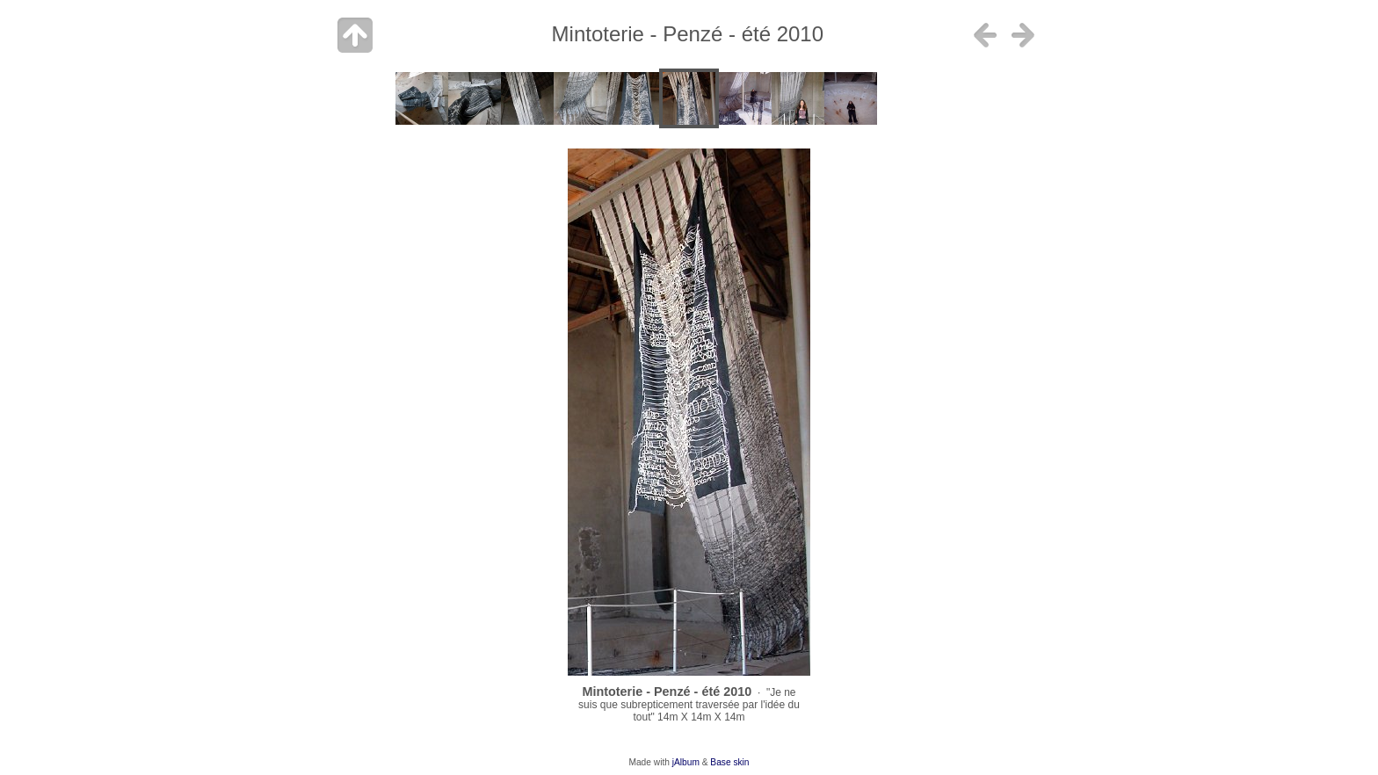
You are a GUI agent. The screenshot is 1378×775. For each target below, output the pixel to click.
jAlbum (686, 762)
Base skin (729, 762)
